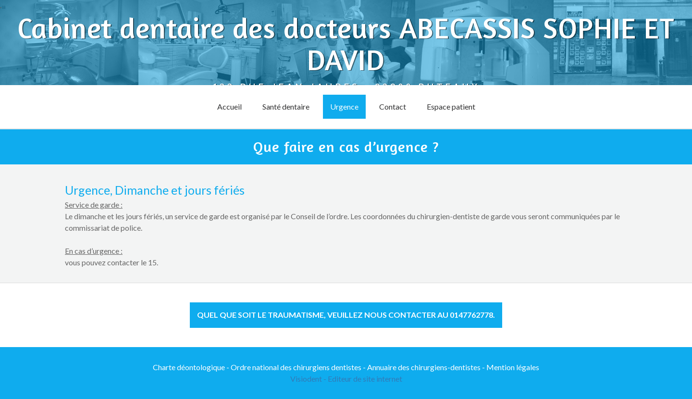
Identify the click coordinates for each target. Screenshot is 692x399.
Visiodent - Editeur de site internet (346, 378)
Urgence (344, 106)
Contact (392, 106)
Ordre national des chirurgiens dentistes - (299, 367)
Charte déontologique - (192, 367)
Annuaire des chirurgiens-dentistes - (426, 367)
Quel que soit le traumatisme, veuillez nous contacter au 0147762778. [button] (346, 314)
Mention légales (512, 367)
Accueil (229, 106)
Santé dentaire (285, 106)
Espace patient (451, 106)
